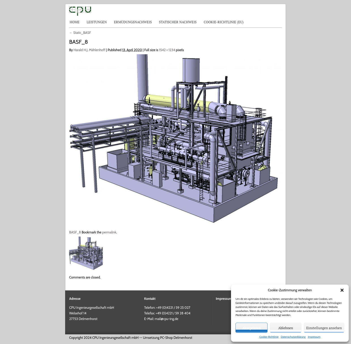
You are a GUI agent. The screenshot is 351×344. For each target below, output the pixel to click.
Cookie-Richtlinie (268, 336)
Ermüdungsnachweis (133, 22)
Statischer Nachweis (178, 22)
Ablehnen (285, 328)
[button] (342, 290)
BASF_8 (75, 232)
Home (74, 22)
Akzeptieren (251, 328)
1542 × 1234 (167, 50)
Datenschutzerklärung (293, 336)
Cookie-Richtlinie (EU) (224, 22)
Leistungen (97, 22)
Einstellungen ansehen (324, 328)
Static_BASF (80, 33)
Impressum (314, 336)
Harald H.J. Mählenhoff (89, 50)
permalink (109, 232)
